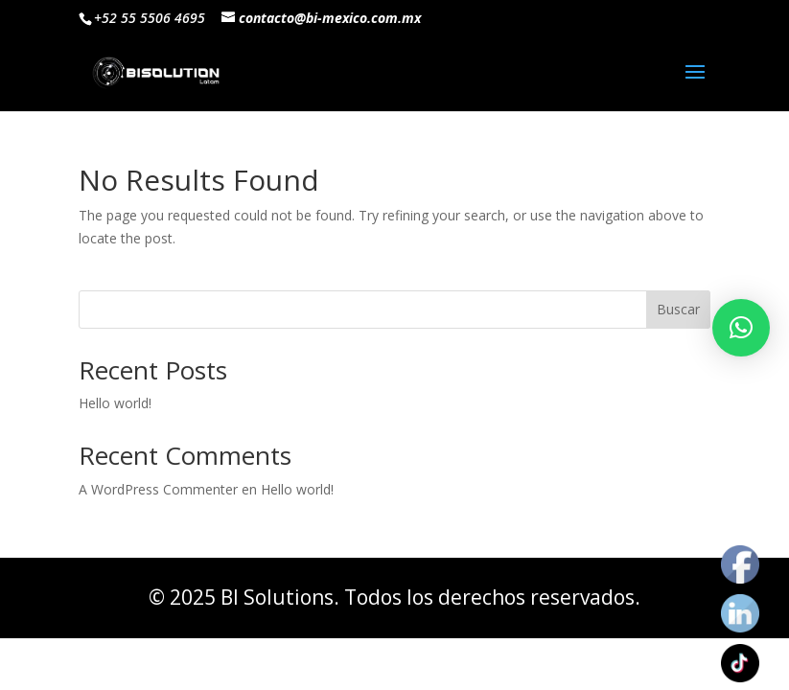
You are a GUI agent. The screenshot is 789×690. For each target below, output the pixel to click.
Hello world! (115, 403)
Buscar (678, 309)
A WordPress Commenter (158, 489)
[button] (741, 327)
